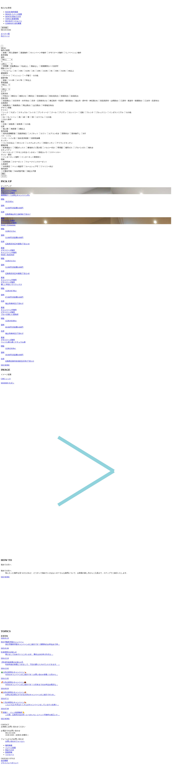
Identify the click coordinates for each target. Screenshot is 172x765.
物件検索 (8, 745)
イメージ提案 (10, 748)
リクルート (9, 754)
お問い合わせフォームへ (15, 741)
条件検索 (4, 27)
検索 (3, 173)
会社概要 (4, 760)
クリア (4, 176)
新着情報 (8, 752)
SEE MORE (5, 365)
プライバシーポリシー (9, 763)
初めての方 (9, 750)
